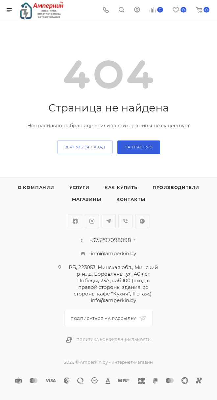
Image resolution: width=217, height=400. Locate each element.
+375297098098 (110, 240)
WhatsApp (142, 221)
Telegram (109, 221)
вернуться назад (85, 147)
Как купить (121, 187)
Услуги (79, 187)
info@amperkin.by (113, 253)
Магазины (86, 199)
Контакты (130, 199)
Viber (125, 221)
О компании (36, 187)
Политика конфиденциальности (114, 340)
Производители (176, 187)
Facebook (75, 221)
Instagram (92, 221)
